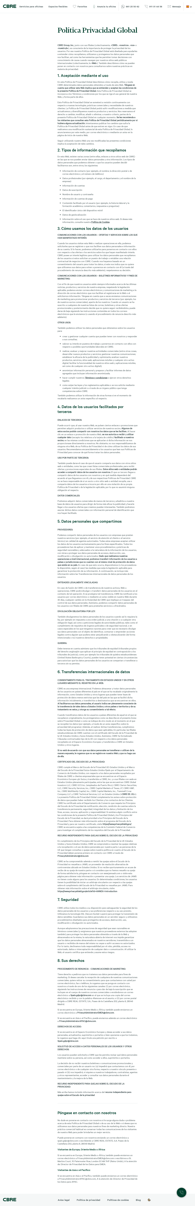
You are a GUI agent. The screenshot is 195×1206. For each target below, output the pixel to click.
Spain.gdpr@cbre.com (80, 995)
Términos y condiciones (96, 377)
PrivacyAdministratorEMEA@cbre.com (95, 1012)
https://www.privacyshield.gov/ (117, 823)
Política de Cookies (100, 221)
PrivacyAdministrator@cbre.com (73, 855)
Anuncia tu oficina (104, 6)
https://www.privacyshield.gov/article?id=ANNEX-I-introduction (87, 891)
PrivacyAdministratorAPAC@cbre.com (77, 1020)
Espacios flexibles (58, 6)
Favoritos (80, 6)
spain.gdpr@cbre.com (68, 1140)
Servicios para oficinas (31, 6)
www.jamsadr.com (112, 873)
